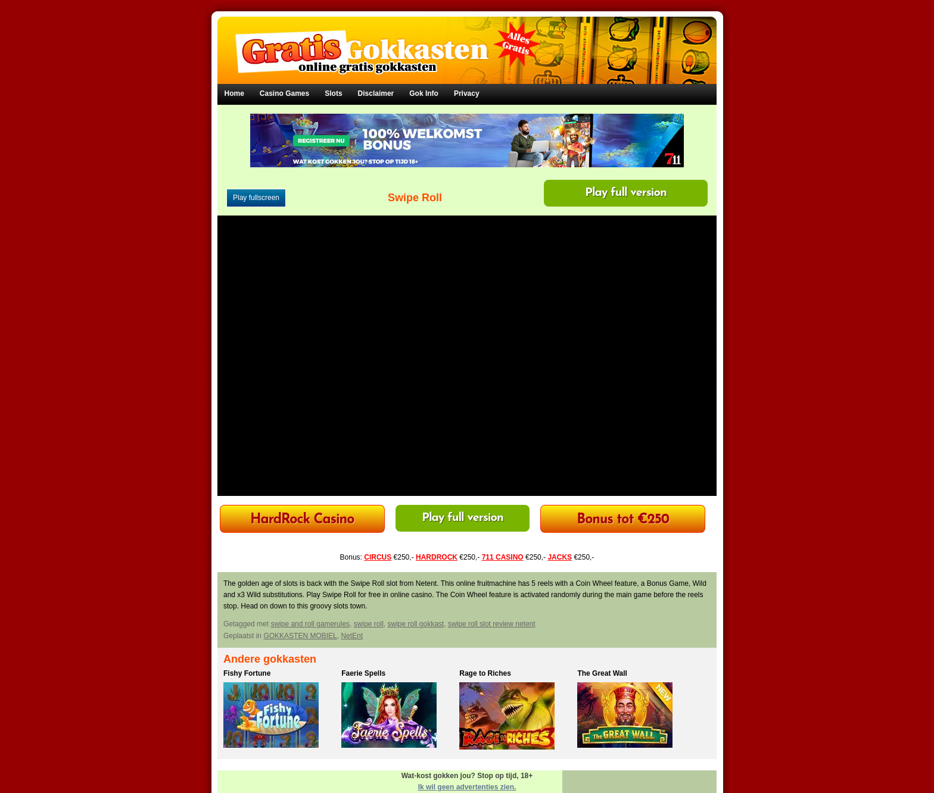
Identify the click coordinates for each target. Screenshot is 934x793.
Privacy (467, 93)
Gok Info (423, 93)
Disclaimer (376, 93)
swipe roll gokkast (415, 624)
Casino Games (284, 93)
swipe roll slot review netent (492, 624)
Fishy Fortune (246, 673)
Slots (333, 93)
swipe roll (369, 624)
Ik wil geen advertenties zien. (467, 787)
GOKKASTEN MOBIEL (300, 636)
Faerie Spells (363, 673)
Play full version (626, 193)
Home (234, 93)
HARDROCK (436, 557)
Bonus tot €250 (623, 520)
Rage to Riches (485, 673)
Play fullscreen (256, 197)
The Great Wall (602, 673)
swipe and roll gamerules (310, 624)
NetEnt (352, 636)
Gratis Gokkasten (467, 42)
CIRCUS (377, 557)
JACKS (559, 557)
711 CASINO (503, 557)
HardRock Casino (302, 520)
